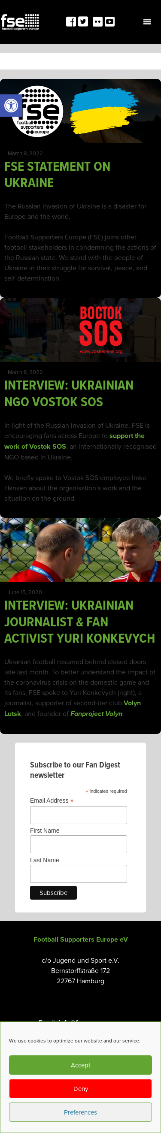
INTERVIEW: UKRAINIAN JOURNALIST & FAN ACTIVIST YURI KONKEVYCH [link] (79, 621)
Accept (80, 1065)
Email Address (52, 801)
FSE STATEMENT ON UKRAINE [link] (57, 174)
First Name (44, 830)
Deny (80, 1088)
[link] (11, 105)
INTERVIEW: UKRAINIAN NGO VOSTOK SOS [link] (69, 393)
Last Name (44, 860)
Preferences (80, 1112)
